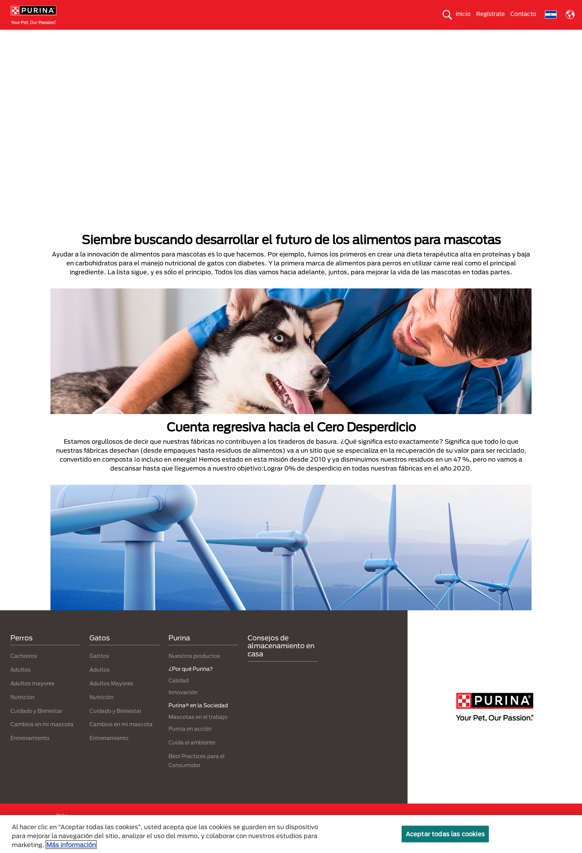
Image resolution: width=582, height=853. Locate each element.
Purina (179, 651)
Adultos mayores (32, 696)
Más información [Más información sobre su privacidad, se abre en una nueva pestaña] (71, 844)
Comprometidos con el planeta (445, 36)
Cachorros (23, 669)
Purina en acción (190, 742)
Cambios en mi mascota (41, 737)
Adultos (20, 683)
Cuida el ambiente (359, 36)
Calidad (179, 694)
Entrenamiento (29, 751)
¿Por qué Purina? (529, 36)
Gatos (82, 36)
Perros (40, 36)
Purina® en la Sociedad (283, 36)
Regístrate (490, 13)
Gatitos (99, 669)
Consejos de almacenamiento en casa (281, 659)
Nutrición (22, 710)
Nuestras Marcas (135, 36)
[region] (291, 834)
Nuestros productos (205, 36)
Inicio (463, 13)
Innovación (183, 705)
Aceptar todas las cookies (445, 833)
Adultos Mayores (111, 696)
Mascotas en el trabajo (198, 730)
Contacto (523, 13)
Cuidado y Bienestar (36, 724)
